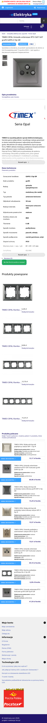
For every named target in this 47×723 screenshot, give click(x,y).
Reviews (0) (8, 258)
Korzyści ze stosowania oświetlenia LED (16, 673)
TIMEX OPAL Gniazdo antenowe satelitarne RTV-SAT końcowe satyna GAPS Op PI (27, 551)
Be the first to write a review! (14, 262)
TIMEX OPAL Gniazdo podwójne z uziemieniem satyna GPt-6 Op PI (26, 530)
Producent (23, 44)
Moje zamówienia (8, 627)
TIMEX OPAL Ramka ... (12, 310)
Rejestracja (39, 7)
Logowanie (7, 7)
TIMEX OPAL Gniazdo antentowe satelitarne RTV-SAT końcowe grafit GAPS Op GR (27, 467)
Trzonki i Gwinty (7, 677)
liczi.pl (18, 720)
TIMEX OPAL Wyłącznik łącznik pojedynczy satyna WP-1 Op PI (25, 445)
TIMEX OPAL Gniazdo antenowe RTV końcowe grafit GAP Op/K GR (27, 590)
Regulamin (6, 645)
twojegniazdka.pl (38, 4)
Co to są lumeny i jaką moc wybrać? (14, 666)
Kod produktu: (7, 44)
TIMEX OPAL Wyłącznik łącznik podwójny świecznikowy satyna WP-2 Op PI (27, 510)
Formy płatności (7, 652)
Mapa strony (6, 659)
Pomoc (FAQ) (6, 648)
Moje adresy (6, 630)
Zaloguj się (6, 633)
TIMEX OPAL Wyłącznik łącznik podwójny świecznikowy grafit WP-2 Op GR (28, 489)
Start (4, 34)
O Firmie (5, 641)
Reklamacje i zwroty (9, 655)
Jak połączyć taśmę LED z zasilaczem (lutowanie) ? (20, 670)
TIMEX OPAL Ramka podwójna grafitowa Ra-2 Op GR (25, 571)
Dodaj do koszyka (8, 458)
